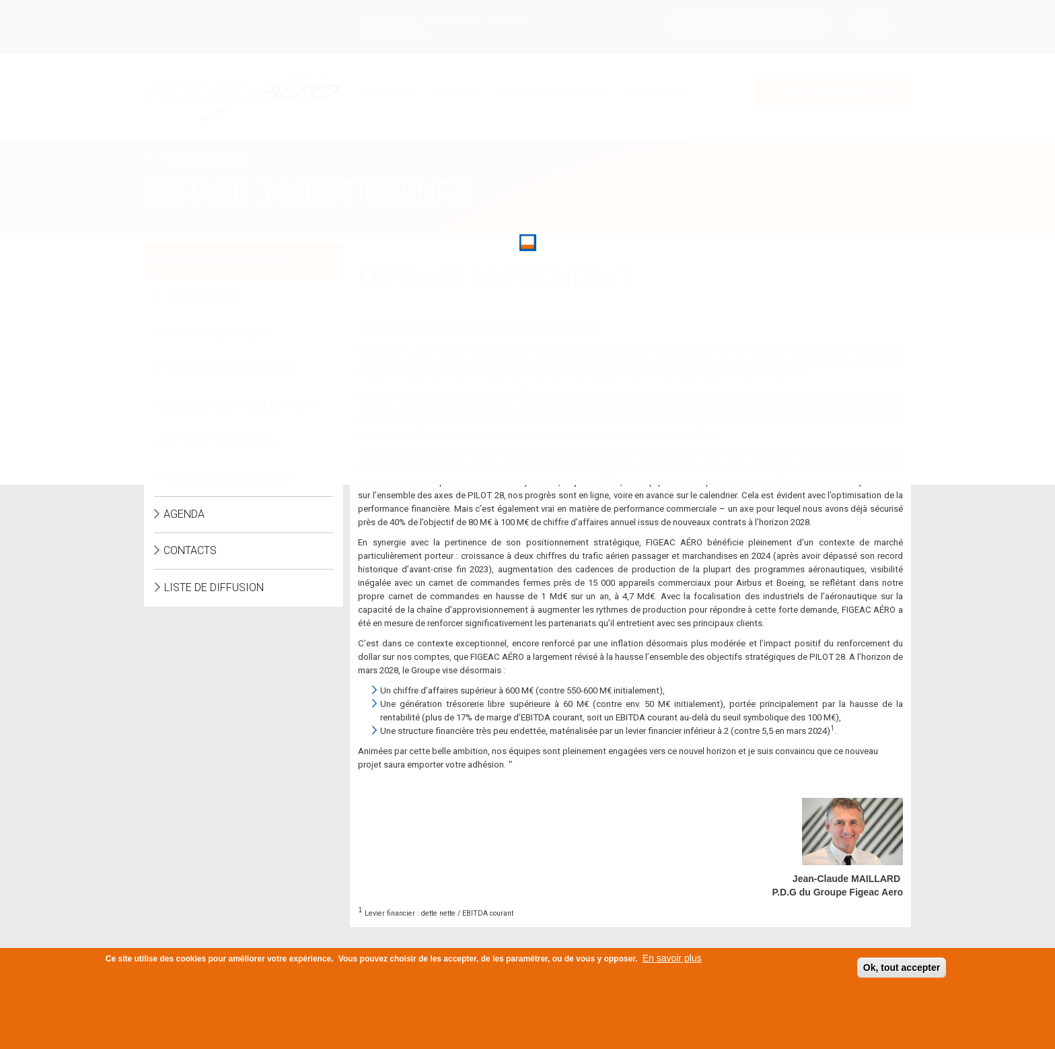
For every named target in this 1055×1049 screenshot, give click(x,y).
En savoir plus (672, 958)
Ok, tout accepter (901, 968)
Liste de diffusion (214, 587)
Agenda (184, 514)
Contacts (190, 550)
